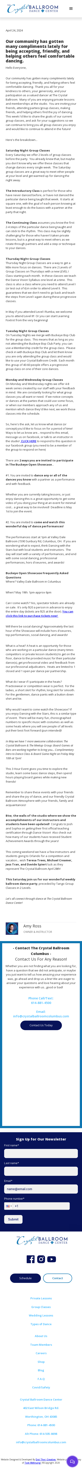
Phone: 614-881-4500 (41, 1425)
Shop (41, 1362)
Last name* (11, 1163)
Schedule (25, 1278)
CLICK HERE (28, 441)
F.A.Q (41, 1379)
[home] (31, 8)
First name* (11, 1145)
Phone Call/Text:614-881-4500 (41, 1000)
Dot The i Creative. (46, 1459)
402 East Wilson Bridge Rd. (41, 1408)
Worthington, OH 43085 (41, 1417)
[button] (71, 8)
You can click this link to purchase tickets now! (39, 613)
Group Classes (41, 1307)
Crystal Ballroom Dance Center (41, 1399)
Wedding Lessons (41, 1315)
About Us (41, 1336)
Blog (41, 1370)
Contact (57, 1278)
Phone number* (14, 1198)
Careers (41, 1353)
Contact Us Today (41, 1025)
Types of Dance (41, 1324)
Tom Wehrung (32, 1462)
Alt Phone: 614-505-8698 (41, 1434)
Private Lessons (41, 1298)
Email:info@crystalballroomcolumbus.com (41, 1014)
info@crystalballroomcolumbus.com (41, 1442)
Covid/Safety (41, 1387)
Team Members (41, 1345)
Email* (8, 1181)
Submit (13, 1219)
